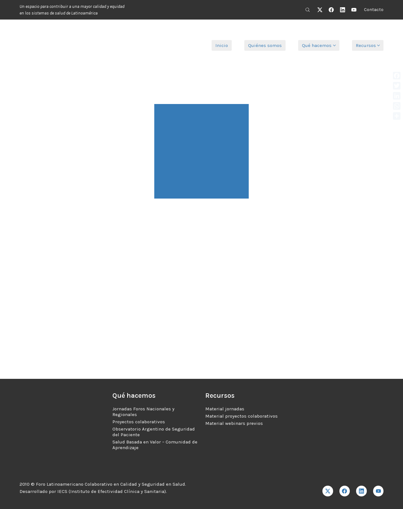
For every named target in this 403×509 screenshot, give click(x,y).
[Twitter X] (319, 9)
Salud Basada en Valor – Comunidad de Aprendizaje (154, 444)
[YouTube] (353, 9)
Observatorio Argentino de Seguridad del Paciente (153, 431)
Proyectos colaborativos (138, 422)
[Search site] (307, 10)
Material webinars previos (234, 423)
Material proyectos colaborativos (241, 416)
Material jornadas (224, 409)
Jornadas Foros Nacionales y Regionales (143, 411)
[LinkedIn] (342, 9)
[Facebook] (331, 9)
